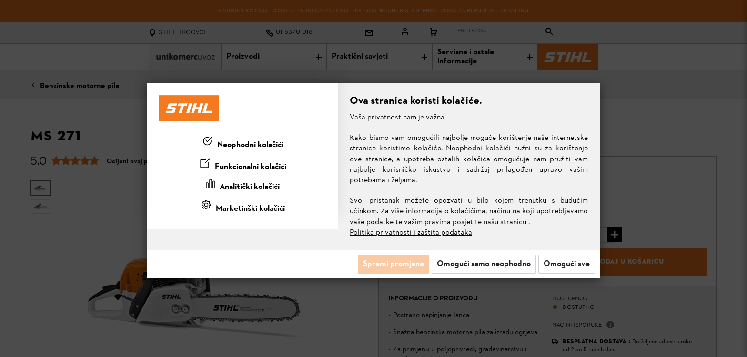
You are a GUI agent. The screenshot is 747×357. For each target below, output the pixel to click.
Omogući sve (567, 264)
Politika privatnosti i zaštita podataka (411, 233)
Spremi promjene (393, 264)
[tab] (242, 143)
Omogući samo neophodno (484, 264)
